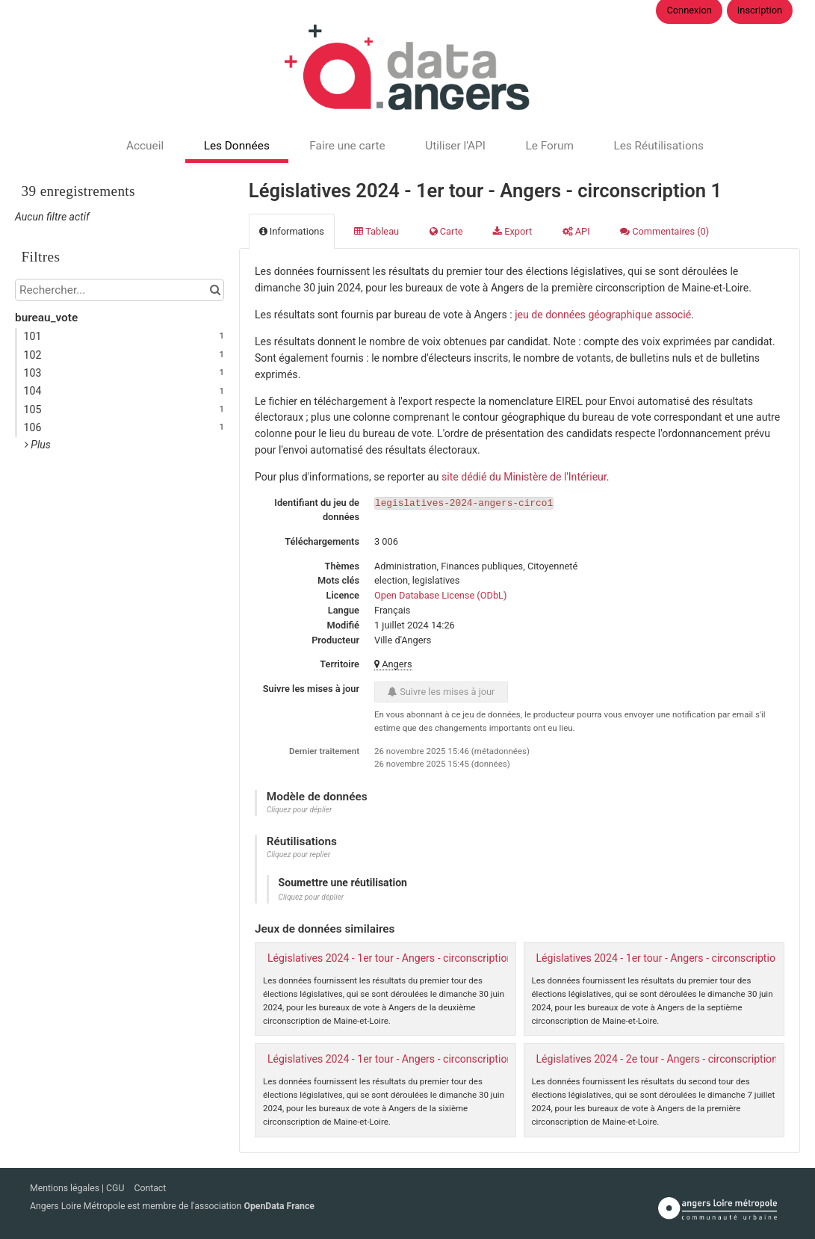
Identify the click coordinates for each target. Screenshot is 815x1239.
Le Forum (549, 145)
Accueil (145, 145)
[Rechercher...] (119, 290)
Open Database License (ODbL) (440, 595)
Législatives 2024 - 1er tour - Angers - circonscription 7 (663, 958)
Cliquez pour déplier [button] (299, 810)
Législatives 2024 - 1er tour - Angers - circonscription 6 (394, 1059)
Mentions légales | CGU (78, 1188)
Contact (150, 1188)
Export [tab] (512, 231)
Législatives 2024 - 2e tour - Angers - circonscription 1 (661, 1059)
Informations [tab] (291, 231)
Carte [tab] (446, 231)
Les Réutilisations (658, 145)
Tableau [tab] (376, 231)
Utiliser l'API (455, 145)
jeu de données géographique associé (603, 315)
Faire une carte (347, 145)
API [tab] (576, 231)
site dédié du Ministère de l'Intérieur (524, 477)
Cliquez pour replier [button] (298, 854)
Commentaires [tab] (664, 231)
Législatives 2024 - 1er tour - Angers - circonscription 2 (394, 958)
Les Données (237, 145)
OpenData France (279, 1206)
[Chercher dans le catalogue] (214, 290)
